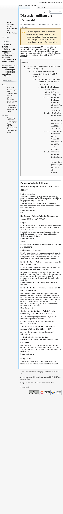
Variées (7, 76)
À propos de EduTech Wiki (45, 383)
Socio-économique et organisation (10, 67)
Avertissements (24, 387)
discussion (24, 55)
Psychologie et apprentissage (9, 60)
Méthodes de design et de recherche (8, 55)
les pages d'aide (44, 51)
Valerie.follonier (40, 183)
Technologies (9, 70)
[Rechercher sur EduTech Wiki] (56, 12)
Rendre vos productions (31, 236)
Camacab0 (37, 244)
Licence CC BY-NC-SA (51, 377)
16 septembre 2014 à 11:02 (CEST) (42, 55)
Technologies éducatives (8, 73)
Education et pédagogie (8, 50)
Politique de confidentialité (28, 383)
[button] (23, 57)
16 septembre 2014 (44, 25)
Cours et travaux (6, 46)
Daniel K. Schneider (53, 53)
